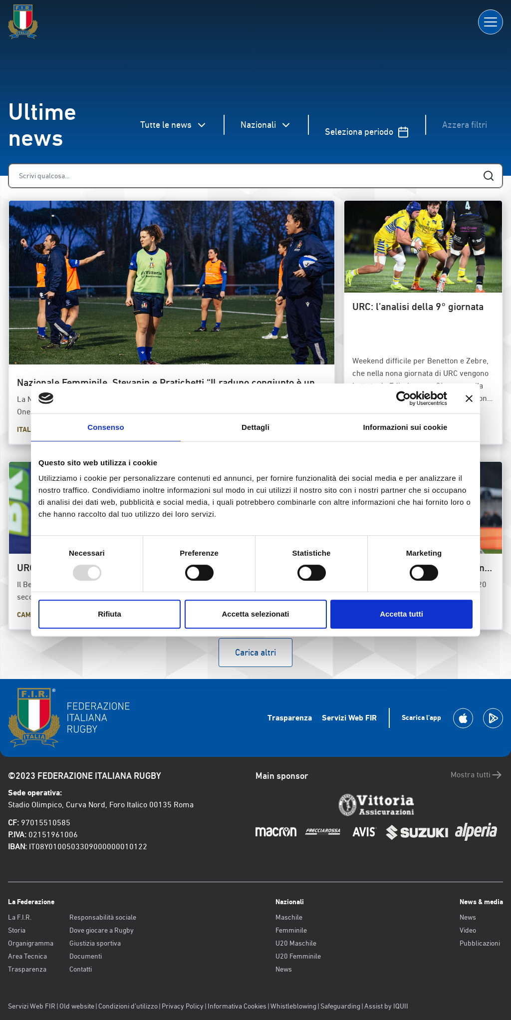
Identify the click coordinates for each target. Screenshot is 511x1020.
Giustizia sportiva (95, 943)
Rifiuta (109, 614)
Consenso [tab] (105, 427)
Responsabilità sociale (102, 917)
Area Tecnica (27, 956)
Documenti (85, 956)
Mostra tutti (477, 775)
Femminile (291, 930)
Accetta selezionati (255, 614)
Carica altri (255, 652)
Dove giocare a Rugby (101, 930)
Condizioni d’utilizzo (128, 1006)
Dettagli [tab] (255, 427)
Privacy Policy (183, 1006)
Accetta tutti (401, 614)
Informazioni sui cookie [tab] (405, 427)
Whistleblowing (293, 1006)
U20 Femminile (298, 956)
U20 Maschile (295, 943)
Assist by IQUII (386, 1006)
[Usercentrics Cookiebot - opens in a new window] (403, 398)
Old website (76, 1006)
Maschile (288, 917)
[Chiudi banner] (469, 398)
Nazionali (266, 125)
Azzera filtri (464, 124)
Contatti (80, 969)
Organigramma (30, 943)
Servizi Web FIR (349, 717)
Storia (16, 930)
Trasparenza (289, 717)
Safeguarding (340, 1006)
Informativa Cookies (237, 1006)
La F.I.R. (19, 917)
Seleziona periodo (367, 132)
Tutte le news (174, 125)
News (283, 969)
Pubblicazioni (480, 943)
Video (468, 930)
